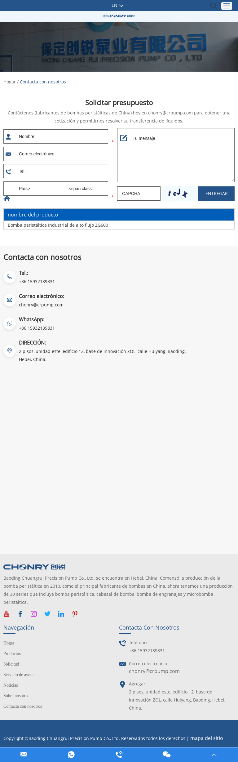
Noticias (10, 685)
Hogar (9, 82)
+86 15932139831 (37, 328)
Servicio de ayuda (18, 674)
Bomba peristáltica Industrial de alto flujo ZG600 (58, 225)
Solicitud (11, 664)
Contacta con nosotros (43, 82)
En (114, 5)
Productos (12, 653)
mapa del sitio (206, 738)
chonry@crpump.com (41, 305)
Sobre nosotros (16, 695)
